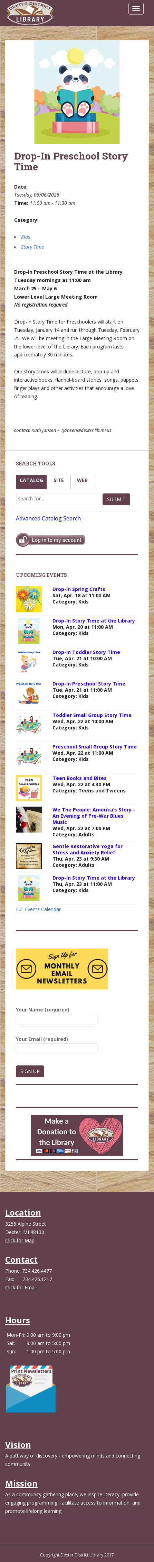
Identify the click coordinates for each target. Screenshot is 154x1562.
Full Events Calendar (38, 909)
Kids (25, 237)
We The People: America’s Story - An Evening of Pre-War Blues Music (93, 815)
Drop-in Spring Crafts (78, 589)
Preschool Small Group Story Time (94, 746)
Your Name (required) (56, 1014)
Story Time (32, 247)
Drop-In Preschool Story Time (88, 683)
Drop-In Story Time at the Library (93, 620)
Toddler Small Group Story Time (92, 715)
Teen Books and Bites (79, 778)
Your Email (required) (56, 1044)
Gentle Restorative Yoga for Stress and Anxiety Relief (87, 849)
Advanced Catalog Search (48, 518)
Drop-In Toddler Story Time (86, 652)
